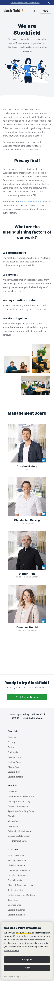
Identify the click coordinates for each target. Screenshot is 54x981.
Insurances (13, 826)
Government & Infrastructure (21, 796)
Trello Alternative (15, 890)
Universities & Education (19, 835)
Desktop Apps (14, 762)
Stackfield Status (15, 776)
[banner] (27, 951)
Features (12, 737)
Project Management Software (21, 895)
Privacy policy (9, 976)
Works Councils (15, 821)
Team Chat (13, 900)
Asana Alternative (16, 855)
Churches (12, 816)
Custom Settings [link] (11, 950)
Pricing (11, 747)
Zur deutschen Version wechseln (25, 2)
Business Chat (14, 904)
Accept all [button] (27, 959)
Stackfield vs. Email (16, 909)
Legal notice (21, 976)
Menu (45, 11)
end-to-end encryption (31, 201)
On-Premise (13, 752)
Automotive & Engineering (20, 831)
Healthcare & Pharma (17, 840)
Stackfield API (14, 771)
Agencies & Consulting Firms (21, 811)
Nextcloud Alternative (18, 875)
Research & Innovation (18, 806)
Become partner (15, 757)
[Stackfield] (12, 11)
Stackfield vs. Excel (16, 914)
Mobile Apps (13, 767)
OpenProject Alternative (19, 870)
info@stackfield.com (32, 718)
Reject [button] (27, 967)
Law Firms (12, 791)
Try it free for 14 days (27, 697)
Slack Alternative (15, 880)
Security (11, 742)
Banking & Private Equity (19, 801)
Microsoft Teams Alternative (20, 885)
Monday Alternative (17, 860)
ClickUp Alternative (16, 865)
